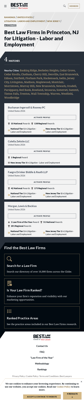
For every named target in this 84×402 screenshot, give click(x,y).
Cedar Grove (67, 70)
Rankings (42, 369)
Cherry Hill (40, 74)
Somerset (62, 90)
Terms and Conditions (49, 376)
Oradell (71, 86)
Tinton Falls (11, 93)
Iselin (62, 78)
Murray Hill (27, 86)
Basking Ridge (28, 70)
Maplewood (43, 82)
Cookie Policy (32, 376)
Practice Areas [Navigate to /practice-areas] (42, 317)
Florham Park (33, 78)
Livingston (16, 82)
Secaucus (49, 90)
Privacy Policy (18, 376)
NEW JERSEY (53, 21)
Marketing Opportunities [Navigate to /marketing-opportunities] (42, 291)
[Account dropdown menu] (74, 6)
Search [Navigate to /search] (42, 265)
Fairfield (19, 78)
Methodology (42, 363)
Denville (53, 74)
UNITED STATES (25, 17)
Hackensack (50, 78)
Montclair (57, 82)
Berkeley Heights (48, 70)
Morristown (11, 86)
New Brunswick (45, 86)
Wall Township (40, 93)
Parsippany (11, 90)
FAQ (42, 352)
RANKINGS (9, 17)
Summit (73, 90)
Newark (61, 86)
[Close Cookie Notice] (80, 381)
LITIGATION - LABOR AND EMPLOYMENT (24, 21)
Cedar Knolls (12, 74)
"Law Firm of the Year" (42, 357)
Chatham (26, 74)
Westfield (67, 93)
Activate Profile (42, 117)
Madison (29, 82)
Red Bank (25, 90)
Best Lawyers (66, 376)
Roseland (37, 90)
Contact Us (42, 346)
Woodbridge (11, 97)
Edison (8, 78)
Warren (55, 93)
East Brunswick (69, 74)
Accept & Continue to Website (42, 397)
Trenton (25, 93)
